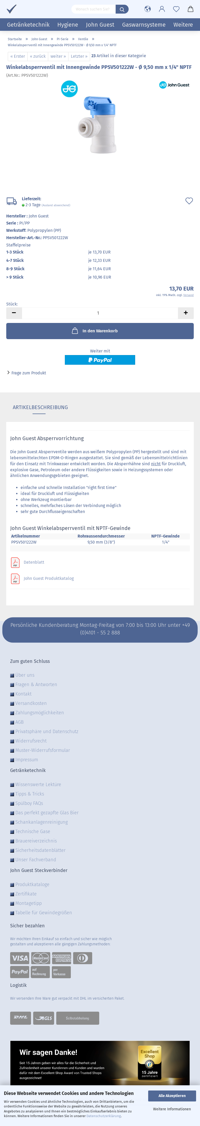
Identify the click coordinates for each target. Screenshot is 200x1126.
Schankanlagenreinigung (41, 822)
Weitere (183, 24)
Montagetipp (28, 903)
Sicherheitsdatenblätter (40, 850)
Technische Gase (32, 831)
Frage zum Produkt (28, 372)
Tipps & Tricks (29, 794)
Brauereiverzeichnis (36, 841)
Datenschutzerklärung (103, 1116)
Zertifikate (26, 894)
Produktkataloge (32, 884)
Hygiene (67, 24)
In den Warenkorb (94, 330)
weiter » (58, 56)
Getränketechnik (28, 24)
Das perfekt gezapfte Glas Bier (47, 813)
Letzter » (79, 56)
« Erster (17, 56)
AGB (19, 722)
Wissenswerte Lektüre (38, 784)
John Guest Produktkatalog (49, 578)
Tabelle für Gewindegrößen (43, 913)
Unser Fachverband (35, 860)
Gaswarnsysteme (144, 24)
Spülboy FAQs (29, 803)
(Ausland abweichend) (56, 205)
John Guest (100, 24)
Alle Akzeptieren (172, 1096)
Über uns (24, 675)
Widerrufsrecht (31, 741)
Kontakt (23, 694)
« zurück (38, 56)
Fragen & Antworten (36, 684)
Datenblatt (34, 562)
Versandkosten (31, 703)
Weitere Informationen (172, 1109)
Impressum (26, 760)
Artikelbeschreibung (39, 407)
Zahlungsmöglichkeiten (39, 713)
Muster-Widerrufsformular (42, 750)
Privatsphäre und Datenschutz (46, 731)
